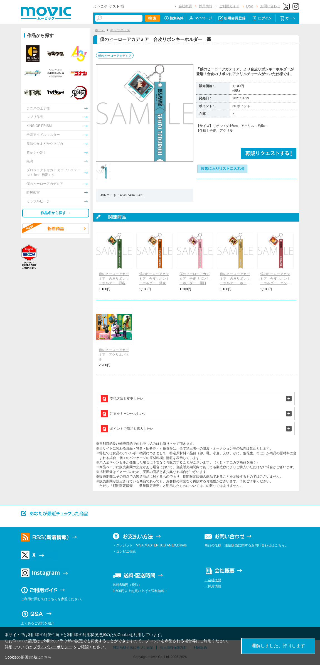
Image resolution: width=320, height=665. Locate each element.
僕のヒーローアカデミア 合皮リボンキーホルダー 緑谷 (114, 278)
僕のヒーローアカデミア (115, 55)
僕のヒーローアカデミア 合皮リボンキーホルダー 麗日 (194, 278)
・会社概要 (213, 580)
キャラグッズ (120, 30)
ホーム (100, 30)
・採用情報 (213, 586)
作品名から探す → (56, 213)
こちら (46, 657)
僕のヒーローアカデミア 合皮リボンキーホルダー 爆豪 (154, 278)
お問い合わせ (270, 6)
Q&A (249, 6)
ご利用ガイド (229, 6)
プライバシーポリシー (52, 647)
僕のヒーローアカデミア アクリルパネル (114, 354)
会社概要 (185, 6)
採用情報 (205, 6)
